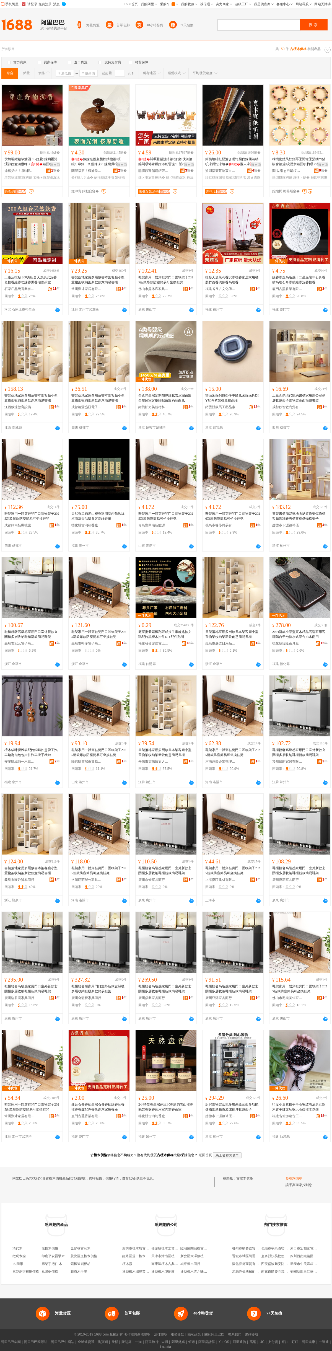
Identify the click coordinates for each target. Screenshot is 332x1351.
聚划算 (126, 1342)
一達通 (324, 1342)
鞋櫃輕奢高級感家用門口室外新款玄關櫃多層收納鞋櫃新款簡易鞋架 (31, 634)
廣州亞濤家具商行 (218, 998)
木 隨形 (17, 1264)
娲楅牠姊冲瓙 (104, 177)
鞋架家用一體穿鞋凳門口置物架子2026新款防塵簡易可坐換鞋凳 (232, 516)
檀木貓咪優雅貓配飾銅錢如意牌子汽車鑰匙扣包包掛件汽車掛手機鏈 (31, 752)
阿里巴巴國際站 (35, 1342)
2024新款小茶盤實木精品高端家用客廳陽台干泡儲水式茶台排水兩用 (298, 634)
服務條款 (177, 1334)
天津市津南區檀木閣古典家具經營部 (177, 1256)
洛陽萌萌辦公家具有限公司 (86, 880)
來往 (285, 1342)
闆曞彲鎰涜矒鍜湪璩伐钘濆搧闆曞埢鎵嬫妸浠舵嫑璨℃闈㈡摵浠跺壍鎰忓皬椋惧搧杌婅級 (165, 162)
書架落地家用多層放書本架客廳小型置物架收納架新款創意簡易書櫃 (97, 279)
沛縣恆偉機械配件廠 (247, 1272)
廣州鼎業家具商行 (151, 998)
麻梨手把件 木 (52, 1264)
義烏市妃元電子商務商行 (19, 643)
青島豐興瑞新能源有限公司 (153, 525)
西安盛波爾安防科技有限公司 (282, 1264)
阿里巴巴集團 (11, 1342)
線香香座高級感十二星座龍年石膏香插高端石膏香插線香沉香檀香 (298, 279)
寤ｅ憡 (55, 164)
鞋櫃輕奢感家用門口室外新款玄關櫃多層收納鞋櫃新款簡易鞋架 (97, 988)
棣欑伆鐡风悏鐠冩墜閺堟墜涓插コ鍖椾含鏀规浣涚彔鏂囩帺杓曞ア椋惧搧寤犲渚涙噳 (299, 162)
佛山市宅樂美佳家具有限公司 (287, 998)
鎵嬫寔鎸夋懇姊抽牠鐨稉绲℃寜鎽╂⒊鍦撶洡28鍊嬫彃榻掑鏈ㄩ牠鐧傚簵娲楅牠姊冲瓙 (98, 162)
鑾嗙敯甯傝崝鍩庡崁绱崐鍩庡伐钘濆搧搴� (153, 171)
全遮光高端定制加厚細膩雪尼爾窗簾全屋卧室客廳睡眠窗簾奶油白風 (164, 398)
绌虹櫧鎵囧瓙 (215, 177)
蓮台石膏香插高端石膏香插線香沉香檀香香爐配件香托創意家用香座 (97, 1106)
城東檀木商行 (190, 1264)
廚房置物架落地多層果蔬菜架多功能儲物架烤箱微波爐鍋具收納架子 (231, 1106)
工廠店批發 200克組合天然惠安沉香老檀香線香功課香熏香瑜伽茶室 (30, 279)
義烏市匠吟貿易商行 (19, 880)
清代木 (17, 1248)
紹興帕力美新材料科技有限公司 (153, 407)
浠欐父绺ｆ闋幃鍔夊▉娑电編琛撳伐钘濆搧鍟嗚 (19, 171)
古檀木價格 (244, 1178)
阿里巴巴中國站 (62, 1342)
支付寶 (273, 1342)
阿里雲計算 (206, 1342)
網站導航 (251, 1334)
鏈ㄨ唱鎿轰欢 (176, 177)
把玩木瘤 (19, 1256)
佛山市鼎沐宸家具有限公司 (153, 289)
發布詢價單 (294, 1178)
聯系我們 (234, 1334)
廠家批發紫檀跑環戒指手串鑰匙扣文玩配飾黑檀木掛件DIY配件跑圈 (164, 634)
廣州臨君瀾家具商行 (19, 998)
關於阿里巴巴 (214, 1334)
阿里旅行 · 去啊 (156, 1342)
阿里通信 (239, 1342)
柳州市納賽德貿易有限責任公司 (255, 1248)
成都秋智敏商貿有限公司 (287, 407)
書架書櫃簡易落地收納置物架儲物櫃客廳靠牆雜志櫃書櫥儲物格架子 (298, 516)
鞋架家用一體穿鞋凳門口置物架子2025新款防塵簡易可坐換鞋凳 (165, 516)
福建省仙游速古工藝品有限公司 (153, 643)
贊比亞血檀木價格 (84, 1256)
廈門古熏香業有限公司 (287, 289)
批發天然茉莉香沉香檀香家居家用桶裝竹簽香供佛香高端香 (231, 279)
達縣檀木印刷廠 (163, 1272)
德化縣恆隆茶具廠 (285, 643)
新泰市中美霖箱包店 (305, 1264)
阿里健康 (308, 1342)
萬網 (253, 1342)
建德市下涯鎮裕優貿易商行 (287, 525)
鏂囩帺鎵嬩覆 (282, 177)
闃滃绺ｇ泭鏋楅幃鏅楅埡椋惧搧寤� (287, 171)
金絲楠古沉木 (80, 1248)
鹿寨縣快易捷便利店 (276, 1256)
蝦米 (191, 1342)
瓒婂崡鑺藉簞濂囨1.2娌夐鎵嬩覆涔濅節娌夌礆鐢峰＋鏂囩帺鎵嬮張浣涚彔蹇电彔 (31, 162)
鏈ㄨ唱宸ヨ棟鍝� (151, 177)
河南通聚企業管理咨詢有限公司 (220, 762)
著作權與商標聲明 (137, 1334)
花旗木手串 (79, 1272)
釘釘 (295, 1342)
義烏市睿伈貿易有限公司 (220, 525)
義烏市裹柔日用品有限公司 (220, 643)
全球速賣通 (86, 1342)
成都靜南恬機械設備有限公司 (19, 525)
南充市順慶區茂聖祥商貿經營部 (284, 1272)
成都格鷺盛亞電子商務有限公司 (86, 407)
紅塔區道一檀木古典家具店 (142, 1256)
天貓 (114, 1342)
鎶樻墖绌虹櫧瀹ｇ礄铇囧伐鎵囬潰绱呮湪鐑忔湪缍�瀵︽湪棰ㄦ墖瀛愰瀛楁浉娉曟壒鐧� (232, 162)
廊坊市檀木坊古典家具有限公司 (145, 1248)
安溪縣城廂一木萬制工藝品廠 (19, 762)
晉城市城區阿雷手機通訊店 (252, 1256)
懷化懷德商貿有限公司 (248, 1264)
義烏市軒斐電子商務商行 (86, 643)
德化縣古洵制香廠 (84, 525)
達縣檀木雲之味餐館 (195, 1272)
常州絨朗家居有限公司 (287, 762)
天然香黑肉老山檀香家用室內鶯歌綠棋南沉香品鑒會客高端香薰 (97, 516)
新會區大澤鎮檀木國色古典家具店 (205, 1256)
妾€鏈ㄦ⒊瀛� (82, 177)
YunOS (224, 1342)
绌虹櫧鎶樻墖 (236, 177)
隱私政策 (194, 1334)
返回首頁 (205, 1155)
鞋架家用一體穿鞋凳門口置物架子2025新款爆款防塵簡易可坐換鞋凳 (165, 279)
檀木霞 (127, 1264)
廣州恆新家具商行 (285, 880)
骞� (55, 170)
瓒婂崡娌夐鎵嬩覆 (18, 177)
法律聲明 (160, 1334)
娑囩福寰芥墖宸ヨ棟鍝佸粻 (220, 171)
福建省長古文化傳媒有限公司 (220, 289)
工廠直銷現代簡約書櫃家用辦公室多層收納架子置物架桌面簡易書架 (298, 398)
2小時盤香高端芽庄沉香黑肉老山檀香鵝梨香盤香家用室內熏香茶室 (165, 1106)
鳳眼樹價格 (50, 1272)
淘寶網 (103, 1342)
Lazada (165, 1347)
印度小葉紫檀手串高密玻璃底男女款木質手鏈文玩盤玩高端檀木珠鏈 (298, 1106)
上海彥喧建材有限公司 (220, 880)
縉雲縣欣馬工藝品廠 (220, 407)
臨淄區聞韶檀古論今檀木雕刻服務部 (207, 1248)
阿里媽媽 (178, 1342)
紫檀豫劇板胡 (80, 1264)
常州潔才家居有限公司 (86, 289)
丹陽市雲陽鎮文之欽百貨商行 (153, 762)
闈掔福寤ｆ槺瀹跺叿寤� (86, 171)
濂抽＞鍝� (301, 177)
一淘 (138, 1342)
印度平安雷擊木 (53, 1256)
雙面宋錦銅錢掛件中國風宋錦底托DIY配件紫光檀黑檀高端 (232, 398)
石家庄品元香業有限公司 (19, 289)
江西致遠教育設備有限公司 (19, 407)
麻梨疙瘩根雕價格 (25, 1272)
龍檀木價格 (50, 1248)
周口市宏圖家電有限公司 (308, 1248)
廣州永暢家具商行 (151, 880)
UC (262, 1342)
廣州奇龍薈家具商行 (86, 998)
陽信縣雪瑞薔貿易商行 (86, 762)
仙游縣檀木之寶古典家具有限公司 (176, 1248)
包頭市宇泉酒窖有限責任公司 (282, 1248)
